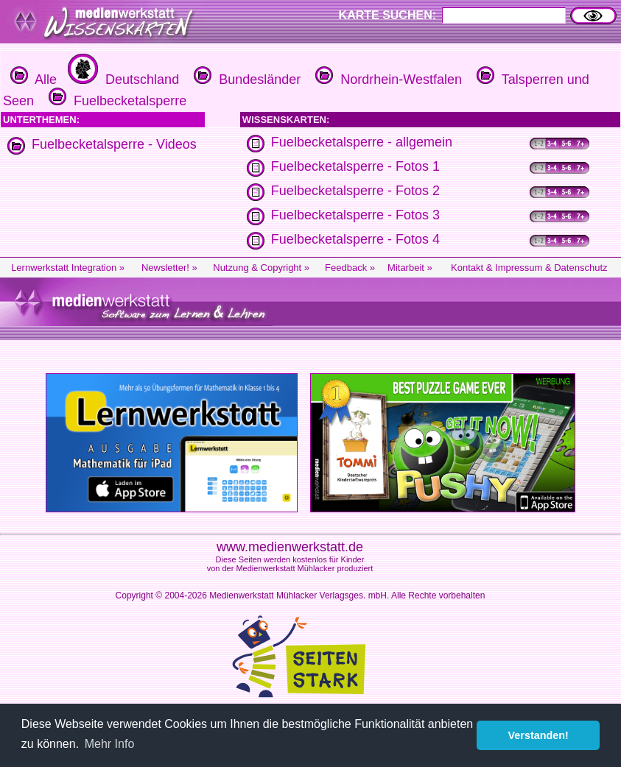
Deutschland (121, 79)
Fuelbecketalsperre (115, 100)
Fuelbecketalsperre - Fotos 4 (355, 239)
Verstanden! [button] (538, 735)
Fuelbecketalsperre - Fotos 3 (355, 215)
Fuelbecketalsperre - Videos (114, 144)
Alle (33, 79)
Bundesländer (245, 79)
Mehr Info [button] (110, 744)
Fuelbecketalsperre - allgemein (361, 142)
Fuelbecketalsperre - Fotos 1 (355, 166)
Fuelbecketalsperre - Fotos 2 (355, 190)
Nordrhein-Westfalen (387, 79)
